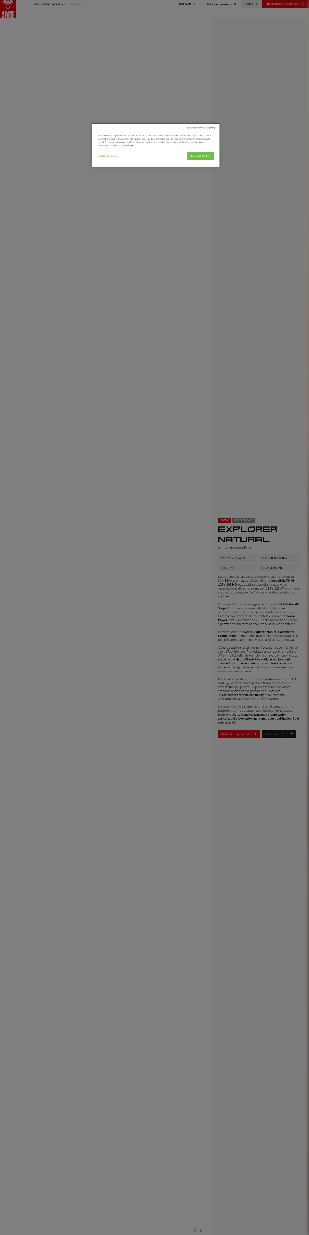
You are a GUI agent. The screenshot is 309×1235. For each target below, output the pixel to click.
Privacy (129, 159)
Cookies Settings (107, 170)
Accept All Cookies (200, 170)
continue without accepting (201, 141)
